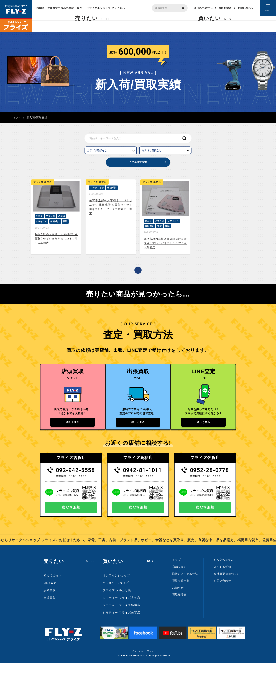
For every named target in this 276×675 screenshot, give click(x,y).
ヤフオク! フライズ (116, 595)
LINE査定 (50, 595)
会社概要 (226, 585)
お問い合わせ (246, 8)
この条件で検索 (138, 168)
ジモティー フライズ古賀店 (121, 609)
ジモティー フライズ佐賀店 (121, 624)
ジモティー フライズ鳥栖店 (121, 617)
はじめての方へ (203, 8)
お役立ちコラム (224, 571)
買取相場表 (225, 8)
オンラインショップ (116, 587)
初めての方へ (53, 587)
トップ (176, 571)
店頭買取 (50, 602)
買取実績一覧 (180, 592)
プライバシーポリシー (144, 663)
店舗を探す (179, 578)
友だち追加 (71, 519)
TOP (17, 117)
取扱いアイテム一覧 (185, 585)
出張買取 (50, 609)
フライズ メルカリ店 (117, 602)
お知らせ (178, 599)
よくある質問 (222, 578)
